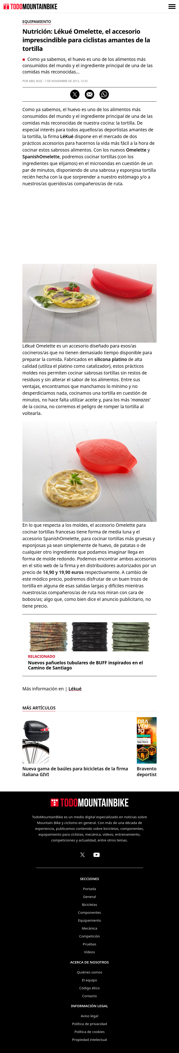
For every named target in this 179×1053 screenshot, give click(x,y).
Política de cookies (89, 1031)
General (89, 896)
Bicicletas (89, 904)
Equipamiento (89, 920)
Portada (89, 888)
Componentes (89, 912)
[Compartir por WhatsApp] (104, 94)
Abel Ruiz (35, 81)
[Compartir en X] (74, 94)
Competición (89, 936)
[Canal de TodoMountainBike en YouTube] (96, 854)
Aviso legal (89, 1015)
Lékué (75, 689)
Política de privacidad (89, 1023)
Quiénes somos (89, 972)
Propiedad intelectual (89, 1039)
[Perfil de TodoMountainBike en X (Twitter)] (82, 854)
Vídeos (89, 952)
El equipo (89, 980)
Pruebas (89, 944)
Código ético (89, 988)
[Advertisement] (89, 224)
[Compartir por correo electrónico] (89, 94)
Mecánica (89, 928)
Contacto (89, 995)
